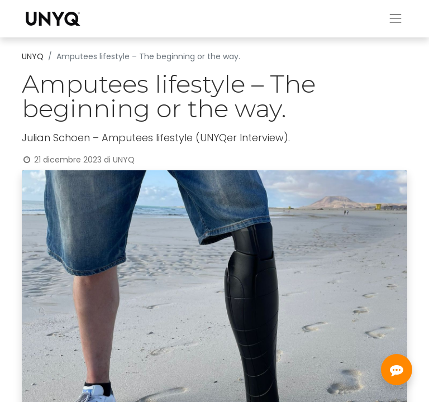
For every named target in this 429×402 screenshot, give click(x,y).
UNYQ (33, 56)
